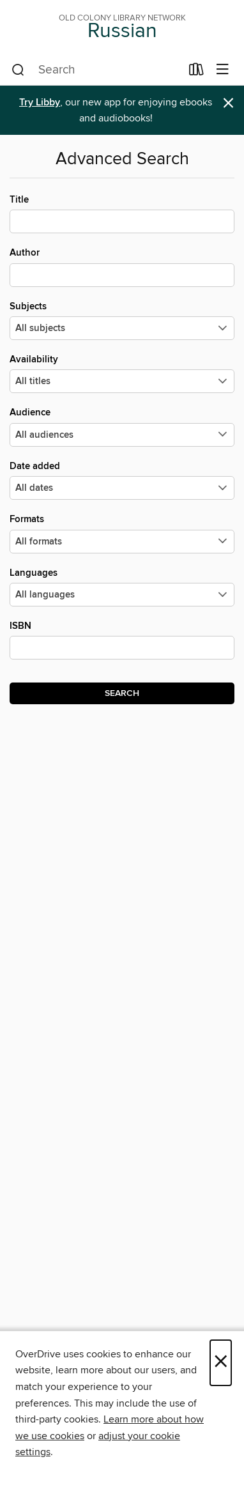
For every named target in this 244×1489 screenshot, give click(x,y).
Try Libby (39, 102)
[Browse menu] (222, 70)
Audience (122, 426)
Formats (122, 533)
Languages (122, 586)
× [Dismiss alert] (228, 103)
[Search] (18, 70)
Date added (122, 480)
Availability (122, 373)
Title (122, 213)
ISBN (122, 640)
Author (122, 266)
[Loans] (196, 72)
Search (122, 693)
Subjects (122, 320)
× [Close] (221, 1362)
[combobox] (96, 70)
